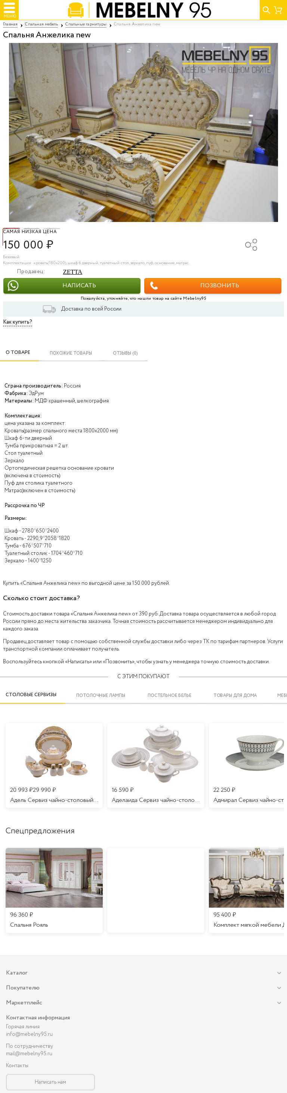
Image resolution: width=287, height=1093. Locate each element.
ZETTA (72, 271)
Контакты (17, 1065)
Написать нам (50, 1082)
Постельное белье (170, 695)
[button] (269, 132)
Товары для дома (235, 695)
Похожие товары (71, 353)
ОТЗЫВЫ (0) (125, 353)
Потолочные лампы (100, 695)
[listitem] (54, 890)
